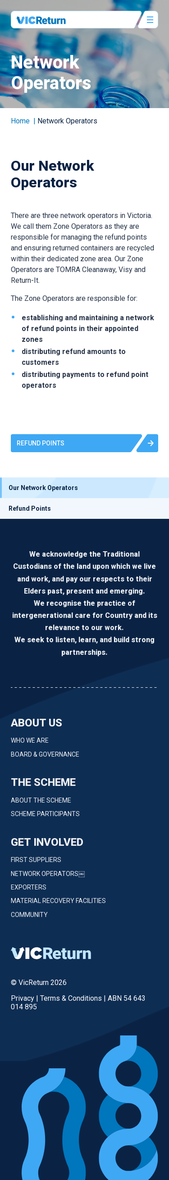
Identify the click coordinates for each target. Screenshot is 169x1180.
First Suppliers (36, 863)
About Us (36, 726)
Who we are (30, 744)
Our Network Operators (43, 487)
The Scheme (43, 786)
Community (29, 918)
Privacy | (25, 998)
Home (20, 121)
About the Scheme (41, 804)
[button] (84, 443)
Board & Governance (45, 758)
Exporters (28, 890)
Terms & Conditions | (74, 998)
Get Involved (47, 846)
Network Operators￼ (48, 877)
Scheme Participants (45, 817)
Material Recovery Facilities (58, 904)
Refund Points (30, 508)
